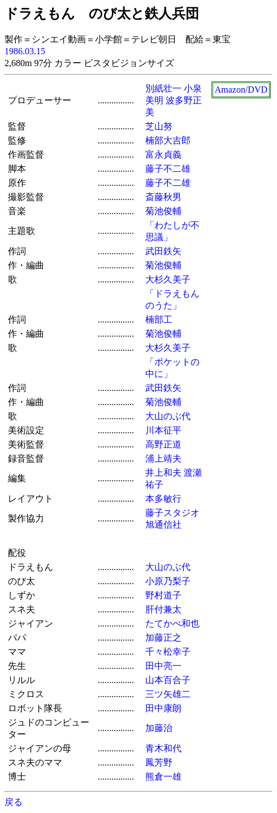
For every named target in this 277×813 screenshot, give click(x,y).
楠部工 (158, 319)
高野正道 (163, 444)
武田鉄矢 (163, 251)
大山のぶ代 (168, 416)
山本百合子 (168, 680)
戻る (14, 802)
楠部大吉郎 (168, 140)
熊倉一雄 (163, 776)
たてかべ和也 (172, 623)
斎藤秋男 (163, 197)
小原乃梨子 (168, 581)
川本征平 (163, 430)
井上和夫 (163, 472)
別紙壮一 (163, 88)
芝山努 (158, 126)
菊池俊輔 (163, 211)
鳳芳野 (158, 762)
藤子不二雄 (168, 168)
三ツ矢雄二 (168, 694)
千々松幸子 (168, 652)
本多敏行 (163, 498)
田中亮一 (163, 666)
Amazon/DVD (241, 89)
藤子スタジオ (172, 513)
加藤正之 (163, 637)
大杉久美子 (168, 279)
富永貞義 (163, 154)
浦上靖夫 (163, 458)
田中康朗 (163, 708)
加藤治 (158, 728)
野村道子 (163, 595)
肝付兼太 (163, 609)
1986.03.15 (25, 51)
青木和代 (163, 748)
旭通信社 (163, 524)
